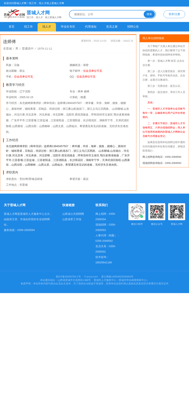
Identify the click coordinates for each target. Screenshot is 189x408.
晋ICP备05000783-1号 (69, 276)
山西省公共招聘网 (73, 213)
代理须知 (90, 26)
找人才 (46, 26)
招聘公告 (133, 26)
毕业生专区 (68, 26)
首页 (11, 26)
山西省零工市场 (71, 219)
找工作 (28, 26)
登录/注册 (174, 14)
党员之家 (112, 26)
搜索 (149, 14)
